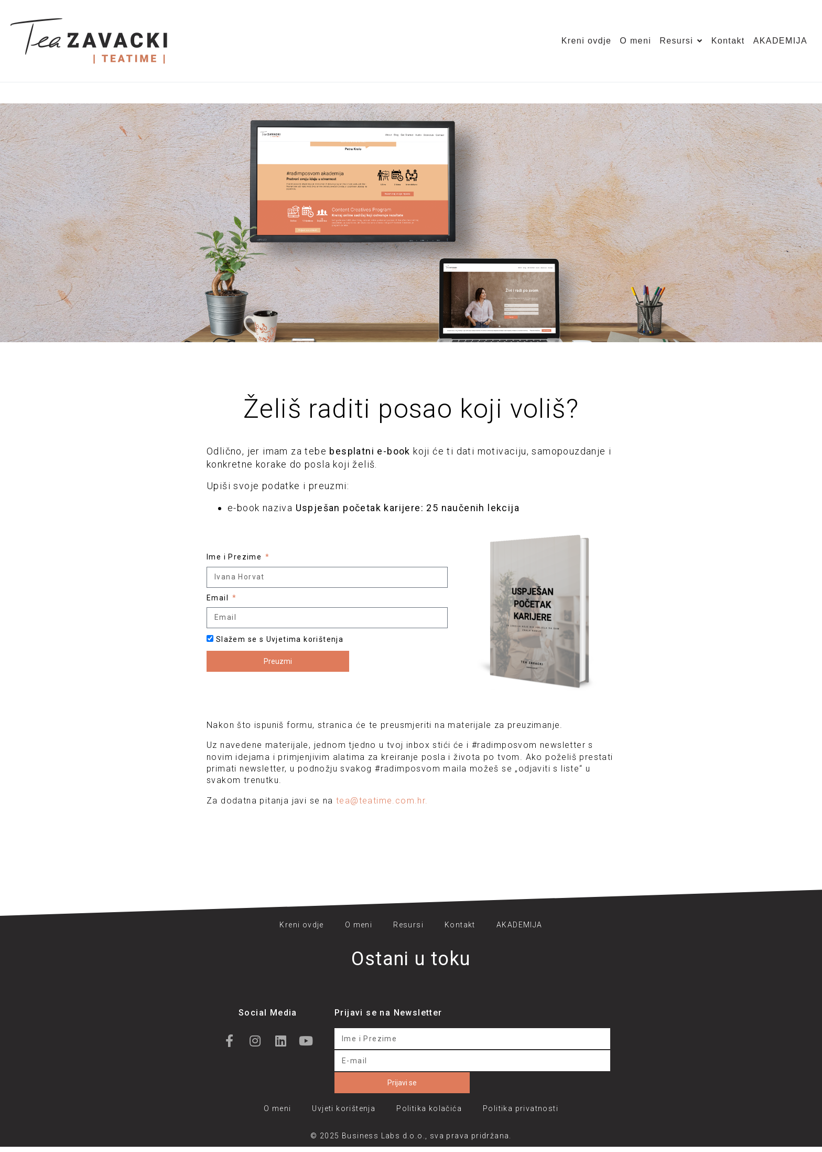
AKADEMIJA (780, 40)
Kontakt (728, 40)
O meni (635, 40)
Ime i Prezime (235, 557)
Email (219, 598)
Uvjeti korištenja (343, 1108)
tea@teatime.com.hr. (382, 801)
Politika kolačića (429, 1108)
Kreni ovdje (586, 40)
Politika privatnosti (520, 1108)
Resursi (680, 40)
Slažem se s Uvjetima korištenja (279, 639)
